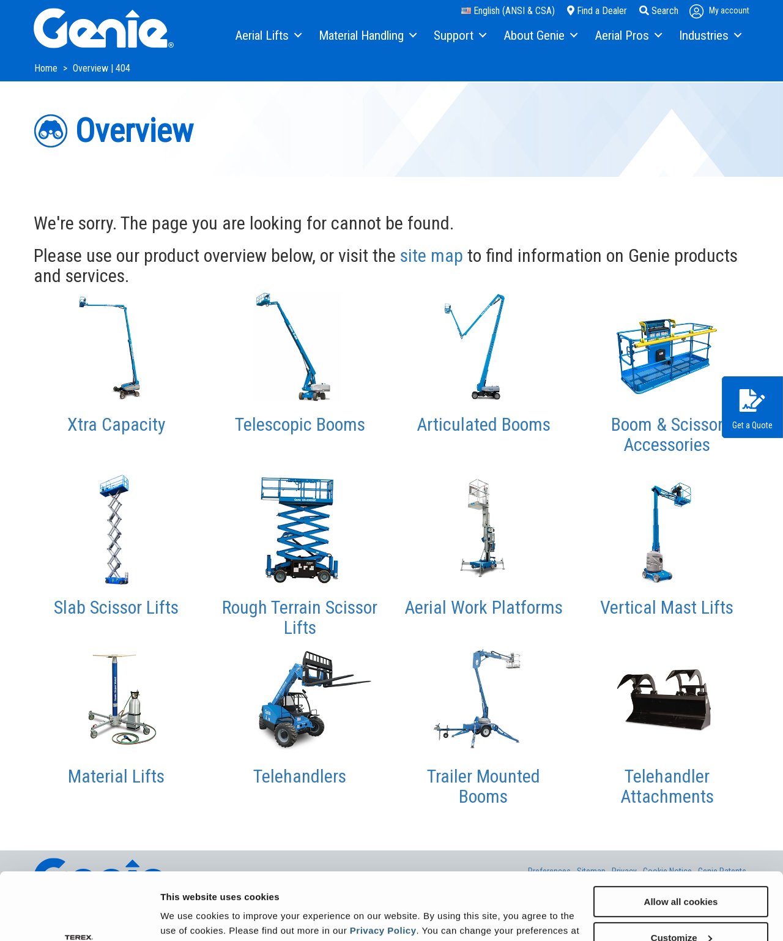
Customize (681, 874)
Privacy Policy (383, 867)
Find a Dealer (597, 11)
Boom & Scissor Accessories (667, 434)
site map (431, 255)
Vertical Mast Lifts (666, 607)
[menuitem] (268, 36)
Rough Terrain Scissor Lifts (299, 617)
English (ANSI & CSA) (508, 11)
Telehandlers (299, 776)
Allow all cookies (681, 838)
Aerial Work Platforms (483, 607)
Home (47, 68)
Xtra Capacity (116, 424)
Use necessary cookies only (681, 911)
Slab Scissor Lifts (116, 607)
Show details (188, 916)
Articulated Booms (484, 424)
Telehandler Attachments (667, 786)
